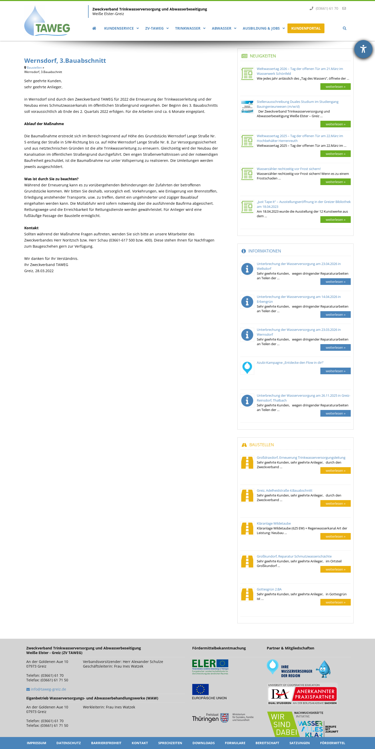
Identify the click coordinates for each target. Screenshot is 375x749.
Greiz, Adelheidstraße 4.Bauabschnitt (284, 490)
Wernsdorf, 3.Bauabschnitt (65, 60)
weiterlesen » (335, 86)
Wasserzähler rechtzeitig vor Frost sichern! (289, 168)
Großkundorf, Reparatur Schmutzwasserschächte (294, 556)
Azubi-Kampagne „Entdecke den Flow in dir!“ (290, 362)
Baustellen (34, 67)
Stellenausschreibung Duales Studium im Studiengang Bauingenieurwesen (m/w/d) (297, 104)
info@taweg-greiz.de (48, 689)
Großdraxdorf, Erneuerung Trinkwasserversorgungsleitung (301, 457)
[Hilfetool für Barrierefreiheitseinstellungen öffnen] (363, 49)
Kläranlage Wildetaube (274, 523)
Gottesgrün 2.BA (269, 589)
